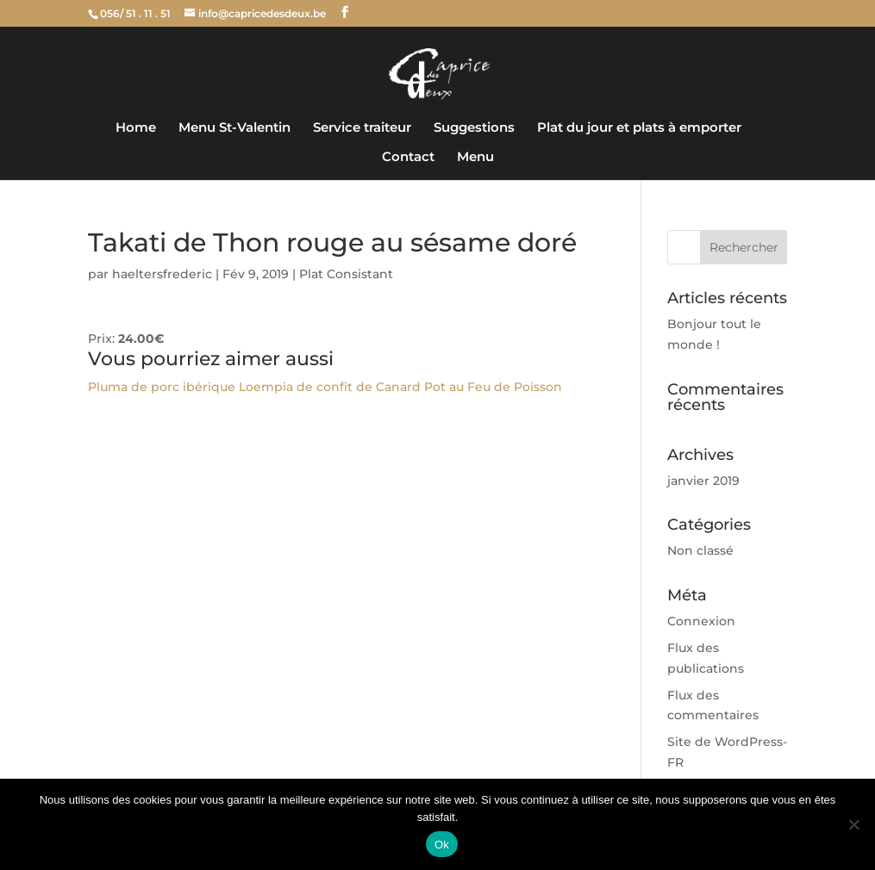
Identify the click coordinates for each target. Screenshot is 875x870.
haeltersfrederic (162, 274)
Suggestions (474, 128)
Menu (475, 158)
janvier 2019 (703, 480)
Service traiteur (362, 128)
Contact (408, 158)
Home (136, 128)
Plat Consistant (346, 274)
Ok (441, 844)
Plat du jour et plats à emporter (639, 128)
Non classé (700, 550)
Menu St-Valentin (234, 128)
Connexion (701, 621)
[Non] (853, 824)
